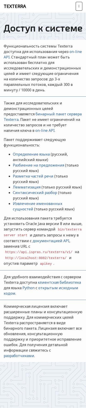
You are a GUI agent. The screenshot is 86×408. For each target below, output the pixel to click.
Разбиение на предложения (38, 165)
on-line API (45, 130)
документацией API (51, 240)
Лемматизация (27, 187)
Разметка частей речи (33, 176)
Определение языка (31, 154)
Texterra (15, 6)
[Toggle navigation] (79, 6)
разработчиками (19, 355)
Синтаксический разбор (35, 192)
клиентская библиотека (59, 282)
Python (28, 287)
